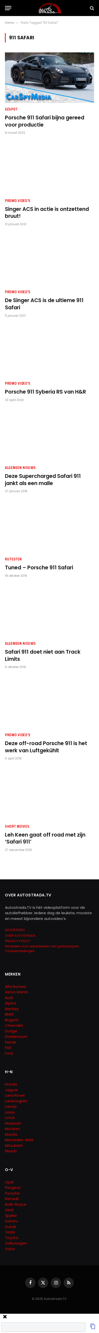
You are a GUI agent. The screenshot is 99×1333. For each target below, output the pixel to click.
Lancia (10, 1106)
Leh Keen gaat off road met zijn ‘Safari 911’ (45, 838)
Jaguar (11, 1089)
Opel (9, 1182)
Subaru (11, 1220)
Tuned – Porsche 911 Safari (39, 567)
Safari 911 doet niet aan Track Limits (43, 655)
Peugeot (13, 1187)
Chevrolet (14, 1025)
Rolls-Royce (15, 1204)
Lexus (10, 1112)
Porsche (12, 1193)
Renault (12, 1198)
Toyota (11, 1237)
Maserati (13, 1123)
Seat (9, 1209)
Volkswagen (16, 1243)
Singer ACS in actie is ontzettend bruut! (47, 212)
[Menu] (8, 8)
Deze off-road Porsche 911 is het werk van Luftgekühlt (46, 747)
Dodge (11, 1031)
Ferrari (10, 1042)
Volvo (10, 1248)
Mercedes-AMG (19, 1139)
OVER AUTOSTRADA (20, 935)
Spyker (11, 1215)
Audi (9, 997)
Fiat (8, 1047)
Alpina (10, 1003)
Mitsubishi (14, 1145)
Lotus (10, 1117)
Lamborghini (16, 1101)
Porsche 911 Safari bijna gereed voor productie (44, 121)
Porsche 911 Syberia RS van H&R (45, 391)
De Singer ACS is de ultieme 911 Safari (44, 304)
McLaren (12, 1128)
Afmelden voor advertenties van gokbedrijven (42, 946)
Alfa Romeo (16, 986)
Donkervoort (16, 1036)
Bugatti (11, 1019)
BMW (9, 1014)
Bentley (12, 1008)
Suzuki (10, 1226)
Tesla (10, 1232)
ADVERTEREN (15, 930)
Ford (9, 1053)
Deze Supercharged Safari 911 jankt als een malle (43, 479)
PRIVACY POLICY (17, 941)
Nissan (11, 1151)
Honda (11, 1084)
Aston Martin (16, 992)
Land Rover (15, 1095)
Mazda (11, 1134)
